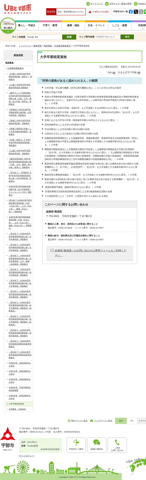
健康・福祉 (73, 25)
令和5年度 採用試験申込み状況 (20, 380)
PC (132, 421)
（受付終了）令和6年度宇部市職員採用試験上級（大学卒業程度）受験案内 (20, 247)
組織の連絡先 (97, 449)
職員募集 (48, 46)
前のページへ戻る (79, 420)
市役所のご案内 (76, 449)
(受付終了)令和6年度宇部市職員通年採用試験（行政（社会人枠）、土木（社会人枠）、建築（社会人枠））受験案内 (20, 206)
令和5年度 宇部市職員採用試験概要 (20, 389)
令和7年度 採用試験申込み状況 (20, 372)
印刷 (110, 72)
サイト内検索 (18, 37)
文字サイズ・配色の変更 (120, 3)
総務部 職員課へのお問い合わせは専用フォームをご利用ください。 (90, 253)
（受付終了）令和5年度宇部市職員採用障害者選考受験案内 (20, 344)
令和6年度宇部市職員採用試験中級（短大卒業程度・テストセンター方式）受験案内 (20, 190)
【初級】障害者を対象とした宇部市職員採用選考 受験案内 (20, 132)
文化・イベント (96, 25)
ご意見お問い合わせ (117, 449)
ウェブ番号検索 (86, 37)
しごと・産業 (119, 25)
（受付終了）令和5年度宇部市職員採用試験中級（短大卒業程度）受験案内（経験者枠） (20, 306)
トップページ (25, 46)
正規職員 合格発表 (17, 409)
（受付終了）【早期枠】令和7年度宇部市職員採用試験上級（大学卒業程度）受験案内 (20, 177)
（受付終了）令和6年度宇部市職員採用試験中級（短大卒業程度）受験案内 (20, 283)
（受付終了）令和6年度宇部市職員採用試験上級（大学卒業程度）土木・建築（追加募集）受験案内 (20, 260)
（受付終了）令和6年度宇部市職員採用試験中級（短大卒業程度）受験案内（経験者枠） (20, 320)
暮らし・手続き (26, 25)
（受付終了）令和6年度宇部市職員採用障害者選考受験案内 (20, 355)
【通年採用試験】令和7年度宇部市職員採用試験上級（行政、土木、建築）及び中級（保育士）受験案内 (20, 163)
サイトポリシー (26, 456)
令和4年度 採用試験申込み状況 (20, 397)
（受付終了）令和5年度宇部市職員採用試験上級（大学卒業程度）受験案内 (20, 236)
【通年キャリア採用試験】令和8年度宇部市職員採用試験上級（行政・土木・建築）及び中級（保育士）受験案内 (20, 98)
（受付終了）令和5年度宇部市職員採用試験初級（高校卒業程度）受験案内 (20, 333)
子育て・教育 (50, 25)
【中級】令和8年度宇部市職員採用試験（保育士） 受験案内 (20, 77)
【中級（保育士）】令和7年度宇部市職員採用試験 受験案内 (20, 143)
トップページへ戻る (103, 420)
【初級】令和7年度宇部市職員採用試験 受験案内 (20, 122)
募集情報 (37, 46)
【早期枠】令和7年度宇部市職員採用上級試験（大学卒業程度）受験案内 (20, 112)
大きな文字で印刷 (127, 72)
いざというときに (101, 11)
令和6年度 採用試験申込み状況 (20, 364)
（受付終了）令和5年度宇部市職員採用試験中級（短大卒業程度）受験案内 (20, 272)
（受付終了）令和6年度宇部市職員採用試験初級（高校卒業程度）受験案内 (20, 294)
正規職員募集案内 (62, 46)
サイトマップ (97, 3)
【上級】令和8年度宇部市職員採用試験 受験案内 (20, 86)
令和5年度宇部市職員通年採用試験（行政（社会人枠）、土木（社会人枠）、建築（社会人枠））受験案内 (20, 223)
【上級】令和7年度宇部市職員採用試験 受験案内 (20, 152)
